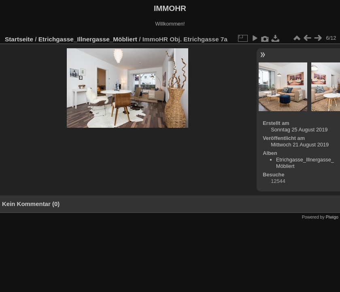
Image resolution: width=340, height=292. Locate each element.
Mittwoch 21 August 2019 (300, 145)
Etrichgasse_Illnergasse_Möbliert (87, 39)
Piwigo (332, 217)
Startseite (19, 39)
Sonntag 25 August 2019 (299, 130)
